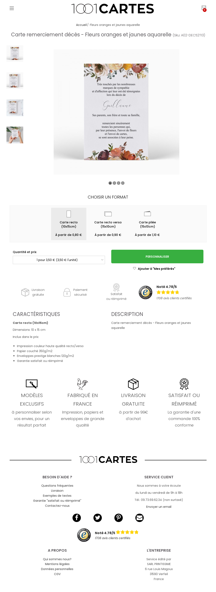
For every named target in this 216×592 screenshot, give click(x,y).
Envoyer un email (158, 507)
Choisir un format (108, 197)
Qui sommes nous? (57, 559)
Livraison (57, 491)
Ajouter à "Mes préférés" (154, 269)
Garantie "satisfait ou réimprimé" (57, 501)
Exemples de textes (57, 496)
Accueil (81, 25)
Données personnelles (57, 569)
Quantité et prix (24, 252)
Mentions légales (57, 564)
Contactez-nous (57, 506)
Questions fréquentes (57, 486)
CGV (57, 574)
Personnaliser (157, 257)
